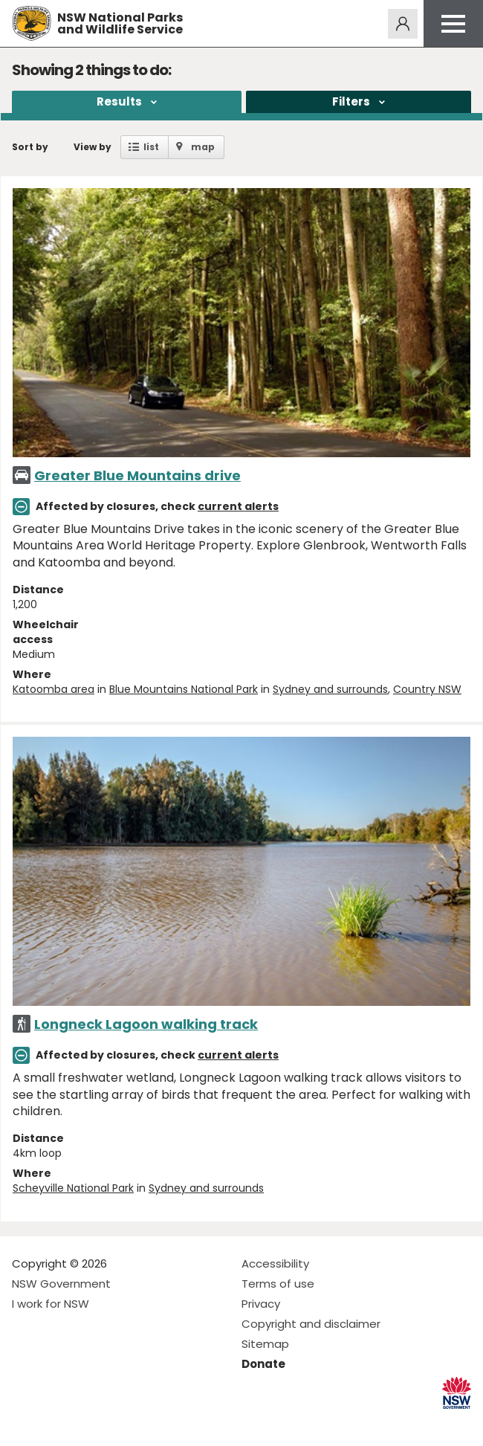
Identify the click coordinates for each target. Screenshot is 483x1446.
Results (119, 101)
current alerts (238, 506)
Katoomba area (53, 689)
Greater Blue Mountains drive (137, 475)
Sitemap (265, 1344)
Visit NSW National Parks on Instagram (57, 1422)
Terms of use (278, 1283)
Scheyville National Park (73, 1188)
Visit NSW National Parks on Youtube (89, 1422)
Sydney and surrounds (330, 689)
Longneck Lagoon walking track (146, 1024)
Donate (263, 1364)
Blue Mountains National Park (183, 689)
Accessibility (275, 1263)
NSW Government (61, 1283)
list (151, 147)
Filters (351, 101)
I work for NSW (50, 1303)
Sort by (30, 147)
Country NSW (427, 689)
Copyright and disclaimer (311, 1324)
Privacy (261, 1303)
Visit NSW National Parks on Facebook (25, 1422)
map (203, 147)
